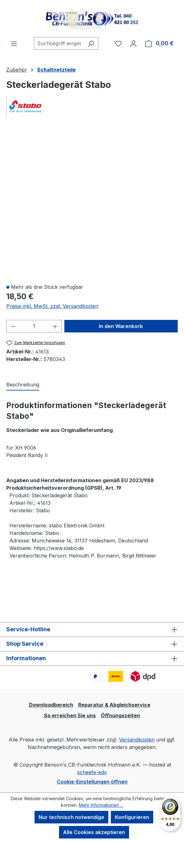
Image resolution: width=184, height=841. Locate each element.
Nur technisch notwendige (71, 817)
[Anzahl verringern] (12, 326)
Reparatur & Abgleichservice (114, 705)
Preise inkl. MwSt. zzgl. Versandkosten (52, 306)
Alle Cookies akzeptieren (94, 832)
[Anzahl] (34, 326)
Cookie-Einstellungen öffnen (92, 782)
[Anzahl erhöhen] (55, 326)
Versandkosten (136, 739)
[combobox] (59, 43)
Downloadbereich (51, 705)
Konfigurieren (132, 817)
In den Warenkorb (121, 326)
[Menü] (13, 43)
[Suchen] (91, 43)
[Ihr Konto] (133, 43)
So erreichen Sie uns (70, 715)
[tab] (22, 385)
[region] (92, 204)
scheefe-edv (92, 772)
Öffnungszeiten (120, 715)
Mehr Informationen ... (101, 805)
